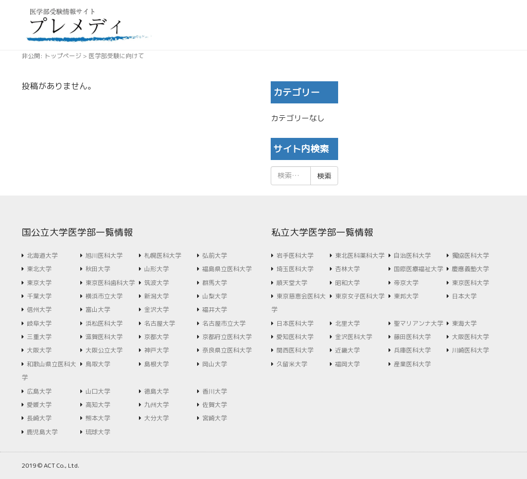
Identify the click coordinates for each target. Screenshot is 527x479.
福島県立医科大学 (227, 268)
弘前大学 (214, 255)
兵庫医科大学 (412, 350)
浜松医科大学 (103, 323)
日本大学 (464, 296)
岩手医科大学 (294, 255)
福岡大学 (347, 364)
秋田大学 (97, 268)
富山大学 (97, 309)
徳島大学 (156, 391)
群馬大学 (214, 282)
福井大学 (214, 309)
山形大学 (156, 268)
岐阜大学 (39, 323)
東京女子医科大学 (359, 296)
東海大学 (464, 323)
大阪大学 (39, 350)
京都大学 (156, 336)
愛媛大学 (39, 404)
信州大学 (39, 309)
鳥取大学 (97, 364)
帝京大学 (406, 282)
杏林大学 (347, 268)
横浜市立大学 (103, 296)
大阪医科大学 (470, 336)
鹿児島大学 (42, 432)
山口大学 (97, 391)
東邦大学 (406, 296)
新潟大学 (156, 296)
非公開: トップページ (51, 55)
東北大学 (39, 268)
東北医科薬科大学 (359, 255)
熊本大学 (97, 418)
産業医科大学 (412, 364)
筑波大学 (156, 282)
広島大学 (39, 391)
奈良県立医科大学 (227, 350)
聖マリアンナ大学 (418, 323)
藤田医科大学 (412, 336)
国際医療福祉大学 (418, 268)
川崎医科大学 (470, 350)
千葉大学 (39, 296)
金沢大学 (156, 309)
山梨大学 (214, 296)
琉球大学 (97, 432)
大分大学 (156, 418)
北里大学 (347, 323)
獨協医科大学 (470, 255)
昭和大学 (347, 282)
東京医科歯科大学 (110, 282)
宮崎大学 (214, 418)
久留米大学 (291, 364)
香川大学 (214, 391)
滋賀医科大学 (103, 336)
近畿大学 (347, 350)
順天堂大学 (291, 282)
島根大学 (156, 364)
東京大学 (39, 282)
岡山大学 (214, 364)
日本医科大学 (294, 323)
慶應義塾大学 (470, 268)
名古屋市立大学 (223, 323)
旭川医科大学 (103, 255)
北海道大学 (42, 255)
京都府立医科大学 (227, 336)
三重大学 (39, 336)
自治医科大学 (412, 255)
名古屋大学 (159, 323)
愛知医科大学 (294, 336)
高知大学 (97, 404)
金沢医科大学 (353, 336)
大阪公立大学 (103, 350)
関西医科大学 (294, 350)
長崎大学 (39, 418)
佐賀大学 (214, 404)
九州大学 (156, 404)
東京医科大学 (470, 282)
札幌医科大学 (162, 255)
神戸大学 (156, 350)
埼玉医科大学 (294, 268)
